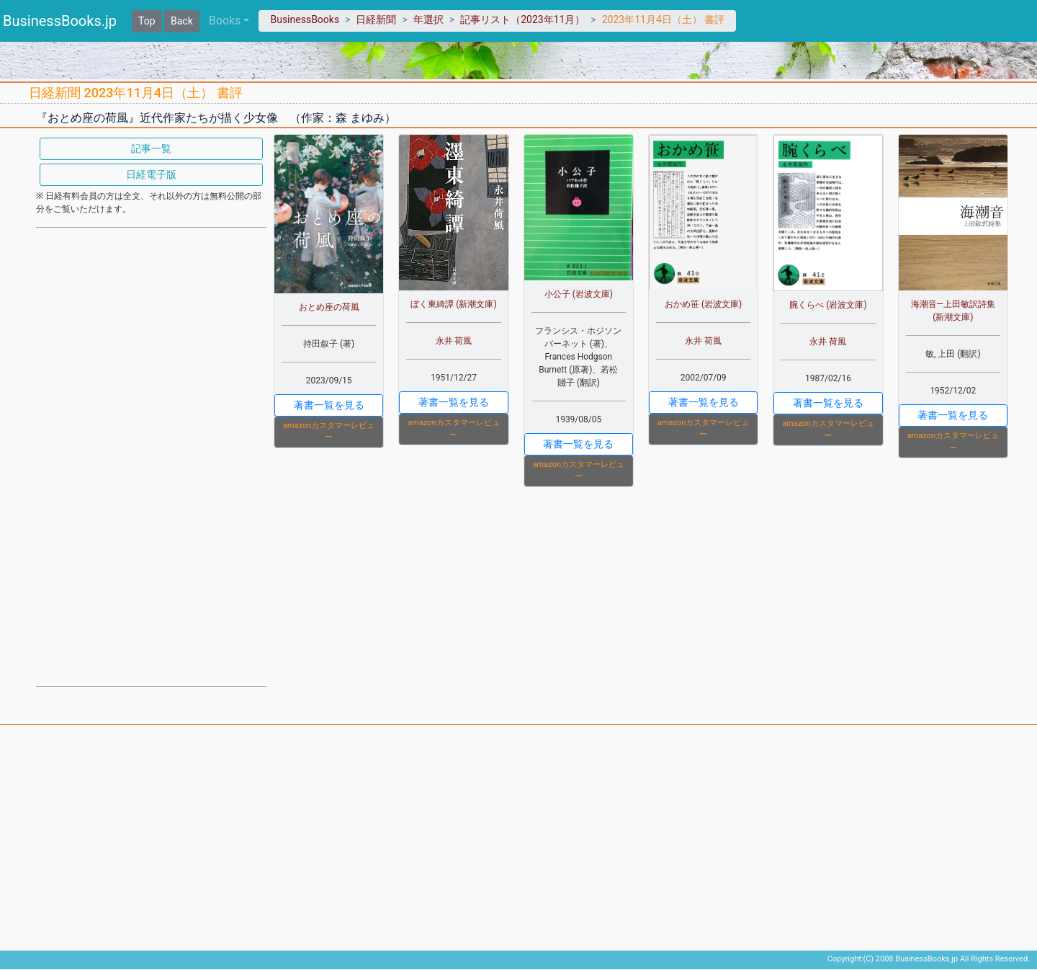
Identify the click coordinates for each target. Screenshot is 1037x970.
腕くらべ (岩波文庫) (827, 305)
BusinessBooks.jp (60, 21)
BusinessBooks (304, 19)
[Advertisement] (151, 455)
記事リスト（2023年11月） (522, 19)
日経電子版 (151, 174)
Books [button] (225, 20)
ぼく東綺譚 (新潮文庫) (453, 304)
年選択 (428, 19)
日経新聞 (376, 19)
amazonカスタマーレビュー (328, 431)
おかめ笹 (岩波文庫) (703, 304)
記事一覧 (151, 148)
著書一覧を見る (329, 405)
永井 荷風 (454, 341)
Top (147, 21)
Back (182, 21)
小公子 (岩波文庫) (578, 294)
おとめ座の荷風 (329, 307)
